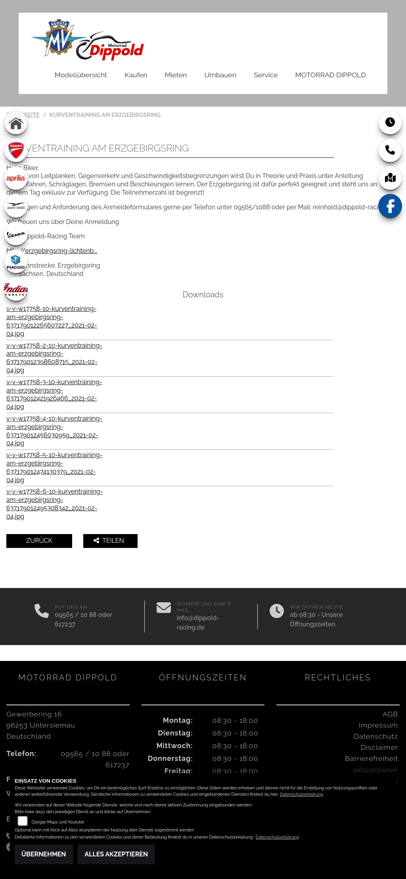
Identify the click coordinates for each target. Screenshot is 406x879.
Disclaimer (379, 747)
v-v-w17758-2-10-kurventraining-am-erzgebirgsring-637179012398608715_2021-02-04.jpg (54, 358)
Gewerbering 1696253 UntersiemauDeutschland (40, 725)
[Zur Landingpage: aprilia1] (16, 178)
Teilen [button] (110, 540)
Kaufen (135, 75)
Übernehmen (43, 854)
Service (266, 75)
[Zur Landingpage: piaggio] (16, 261)
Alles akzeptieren (116, 854)
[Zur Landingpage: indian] (16, 289)
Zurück (39, 540)
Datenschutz (376, 736)
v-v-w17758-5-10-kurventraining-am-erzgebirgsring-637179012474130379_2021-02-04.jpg (54, 467)
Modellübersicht (81, 75)
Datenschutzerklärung (302, 794)
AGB (390, 714)
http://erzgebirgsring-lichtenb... (51, 251)
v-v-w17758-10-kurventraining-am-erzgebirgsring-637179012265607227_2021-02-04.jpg (51, 321)
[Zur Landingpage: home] (16, 122)
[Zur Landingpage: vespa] (16, 233)
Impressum (378, 725)
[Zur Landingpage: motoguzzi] (16, 206)
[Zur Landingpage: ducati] (16, 150)
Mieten (176, 75)
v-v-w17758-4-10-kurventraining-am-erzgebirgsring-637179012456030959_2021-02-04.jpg (54, 431)
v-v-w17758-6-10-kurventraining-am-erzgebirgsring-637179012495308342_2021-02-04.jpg (54, 504)
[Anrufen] (41, 616)
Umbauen (220, 75)
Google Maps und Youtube (58, 822)
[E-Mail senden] (164, 616)
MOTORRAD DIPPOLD (330, 75)
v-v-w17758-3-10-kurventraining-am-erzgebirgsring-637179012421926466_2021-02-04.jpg (54, 394)
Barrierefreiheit (371, 758)
